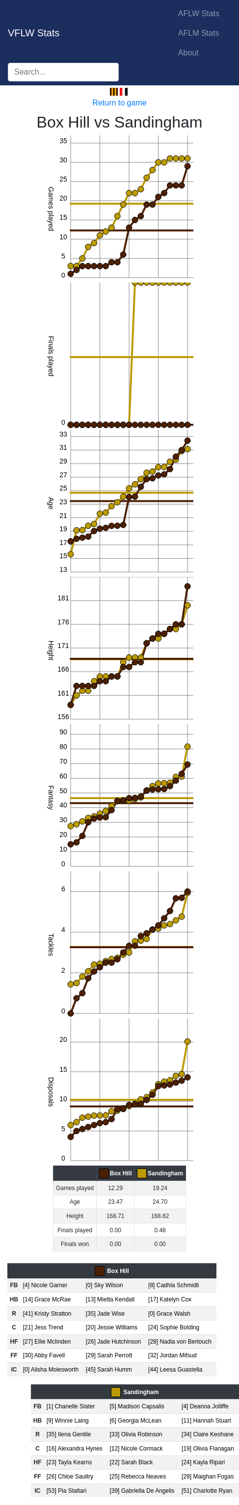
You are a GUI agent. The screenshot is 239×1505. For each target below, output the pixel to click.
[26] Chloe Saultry (70, 1476)
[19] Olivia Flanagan (208, 1448)
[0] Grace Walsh (169, 1313)
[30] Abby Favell (44, 1355)
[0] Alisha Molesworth (51, 1369)
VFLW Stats (33, 32)
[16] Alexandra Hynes (75, 1448)
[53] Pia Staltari (66, 1490)
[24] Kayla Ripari (203, 1462)
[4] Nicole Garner (45, 1285)
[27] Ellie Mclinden (47, 1341)
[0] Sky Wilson (104, 1285)
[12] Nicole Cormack (135, 1448)
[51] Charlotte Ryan (207, 1490)
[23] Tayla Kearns (69, 1462)
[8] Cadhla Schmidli (173, 1285)
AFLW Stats (198, 13)
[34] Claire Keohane (208, 1434)
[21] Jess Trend (43, 1327)
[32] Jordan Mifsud (172, 1355)
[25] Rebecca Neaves (137, 1476)
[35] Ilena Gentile (69, 1434)
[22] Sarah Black (131, 1462)
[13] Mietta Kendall (110, 1299)
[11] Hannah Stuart (206, 1420)
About (188, 53)
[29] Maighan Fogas (208, 1476)
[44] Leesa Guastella (175, 1369)
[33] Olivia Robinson (135, 1434)
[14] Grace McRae (47, 1299)
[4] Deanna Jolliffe (205, 1406)
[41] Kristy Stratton (47, 1313)
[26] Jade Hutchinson (113, 1341)
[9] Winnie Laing (68, 1420)
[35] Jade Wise (105, 1313)
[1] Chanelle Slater (71, 1406)
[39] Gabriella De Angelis (141, 1490)
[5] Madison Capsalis (136, 1406)
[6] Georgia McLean (135, 1420)
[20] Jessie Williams (111, 1327)
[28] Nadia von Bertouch (180, 1341)
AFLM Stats (198, 33)
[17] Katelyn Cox (169, 1299)
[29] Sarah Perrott (109, 1355)
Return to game (119, 103)
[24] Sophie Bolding (173, 1327)
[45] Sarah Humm (109, 1369)
